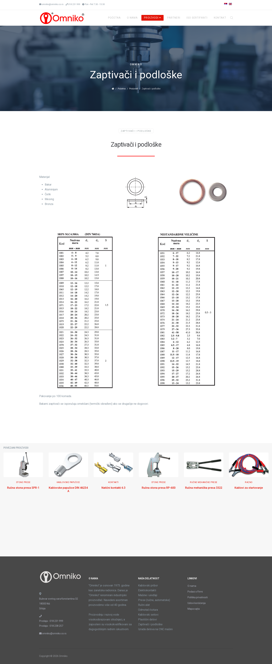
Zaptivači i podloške (136, 131)
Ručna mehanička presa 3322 (203, 487)
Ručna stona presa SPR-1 (23, 487)
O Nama (132, 17)
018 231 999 (74, 4)
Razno (249, 482)
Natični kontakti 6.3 (113, 487)
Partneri (173, 17)
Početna (114, 17)
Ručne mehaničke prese (203, 482)
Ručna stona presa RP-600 (158, 487)
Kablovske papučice (68, 482)
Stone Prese (23, 482)
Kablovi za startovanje (249, 487)
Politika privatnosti (198, 597)
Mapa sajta (194, 608)
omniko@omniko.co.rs (52, 4)
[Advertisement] (136, 528)
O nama (192, 586)
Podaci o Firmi (195, 591)
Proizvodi (151, 17)
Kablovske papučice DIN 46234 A (68, 489)
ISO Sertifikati (196, 17)
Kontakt (220, 17)
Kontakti (113, 482)
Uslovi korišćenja (197, 603)
